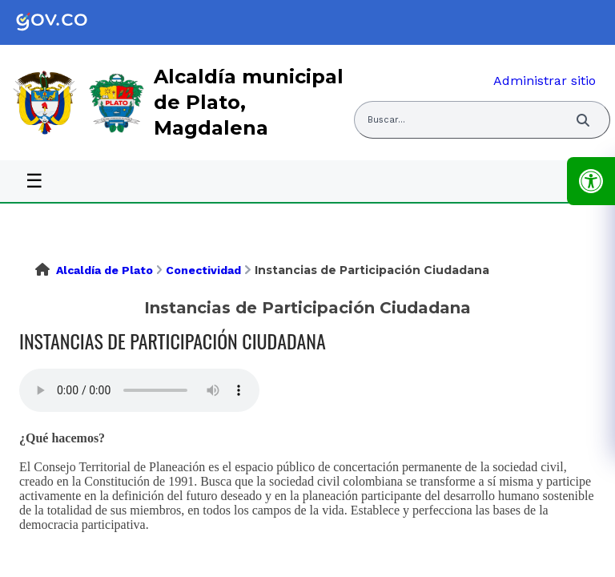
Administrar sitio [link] (544, 80)
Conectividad (203, 270)
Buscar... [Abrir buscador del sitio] (386, 120)
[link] (64, 22)
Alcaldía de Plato (104, 270)
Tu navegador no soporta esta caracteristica (139, 390)
